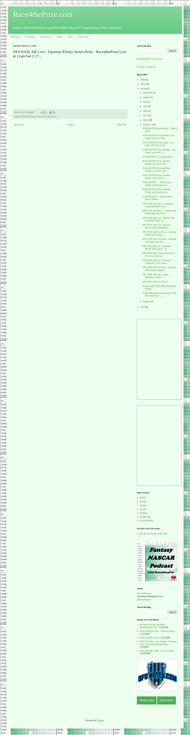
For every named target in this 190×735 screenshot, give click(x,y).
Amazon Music (147, 520)
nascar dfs (41, 116)
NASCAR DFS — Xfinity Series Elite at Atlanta (157, 198)
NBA (59, 37)
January (147, 301)
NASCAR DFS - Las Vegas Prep (157, 157)
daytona (24, 116)
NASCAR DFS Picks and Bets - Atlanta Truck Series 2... (156, 176)
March (146, 120)
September (148, 92)
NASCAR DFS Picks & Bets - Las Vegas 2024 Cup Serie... (158, 136)
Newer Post (19, 124)
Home (70, 124)
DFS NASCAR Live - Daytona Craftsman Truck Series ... (156, 261)
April (145, 115)
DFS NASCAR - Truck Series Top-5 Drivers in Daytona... (159, 254)
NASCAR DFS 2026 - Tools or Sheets (157, 631)
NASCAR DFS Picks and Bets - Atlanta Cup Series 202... (156, 162)
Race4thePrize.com (43, 14)
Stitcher (143, 501)
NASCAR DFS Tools (149, 637)
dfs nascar (32, 116)
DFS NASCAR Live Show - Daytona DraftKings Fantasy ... (159, 233)
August (146, 97)
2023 (143, 307)
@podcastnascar (144, 599)
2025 (143, 84)
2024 (143, 89)
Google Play (145, 517)
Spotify (143, 509)
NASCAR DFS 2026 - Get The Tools (156, 651)
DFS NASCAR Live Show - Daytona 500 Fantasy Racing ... (159, 240)
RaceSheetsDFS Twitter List (149, 59)
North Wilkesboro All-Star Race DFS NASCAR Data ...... (159, 294)
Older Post (122, 124)
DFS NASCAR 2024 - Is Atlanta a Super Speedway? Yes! (158, 205)
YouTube (29, 37)
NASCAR (83, 37)
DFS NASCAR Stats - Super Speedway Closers (155, 276)
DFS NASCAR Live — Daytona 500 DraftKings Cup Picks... (159, 212)
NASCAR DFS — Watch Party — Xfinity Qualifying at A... (158, 183)
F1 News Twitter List (146, 67)
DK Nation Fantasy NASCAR (153, 533)
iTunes (143, 497)
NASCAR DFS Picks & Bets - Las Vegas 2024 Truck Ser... (158, 144)
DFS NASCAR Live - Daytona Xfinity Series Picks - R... (156, 247)
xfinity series (51, 116)
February (147, 124)
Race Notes (166, 700)
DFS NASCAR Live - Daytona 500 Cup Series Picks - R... (158, 219)
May (145, 111)
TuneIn (143, 505)
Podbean (143, 513)
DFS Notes (45, 37)
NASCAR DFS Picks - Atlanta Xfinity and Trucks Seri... (156, 190)
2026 (143, 79)
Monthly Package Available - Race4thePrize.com (153, 626)
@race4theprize (144, 593)
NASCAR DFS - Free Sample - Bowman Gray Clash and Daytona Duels (158, 642)
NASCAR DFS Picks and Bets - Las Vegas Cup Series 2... (158, 151)
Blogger (100, 720)
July (145, 102)
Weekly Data (146, 700)
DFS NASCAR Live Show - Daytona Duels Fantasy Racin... (159, 268)
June (145, 106)
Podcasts (15, 37)
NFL (70, 37)
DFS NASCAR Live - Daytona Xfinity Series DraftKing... (156, 226)
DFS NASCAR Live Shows (155, 281)
